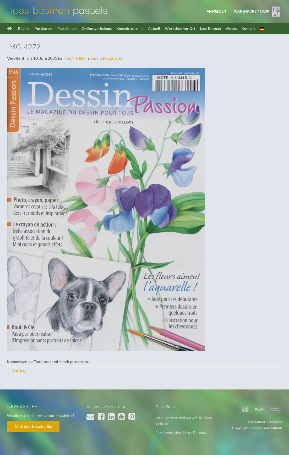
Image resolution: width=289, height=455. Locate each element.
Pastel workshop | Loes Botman (180, 432)
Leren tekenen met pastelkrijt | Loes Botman (183, 420)
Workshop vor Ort (180, 28)
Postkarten (44, 28)
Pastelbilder (67, 28)
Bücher (24, 28)
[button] (216, 11)
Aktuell (154, 28)
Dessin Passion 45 (106, 58)
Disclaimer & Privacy (265, 422)
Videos (231, 28)
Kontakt (248, 28)
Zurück (16, 370)
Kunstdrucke (127, 28)
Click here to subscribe (33, 426)
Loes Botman (210, 28)
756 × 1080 (74, 58)
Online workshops (97, 28)
